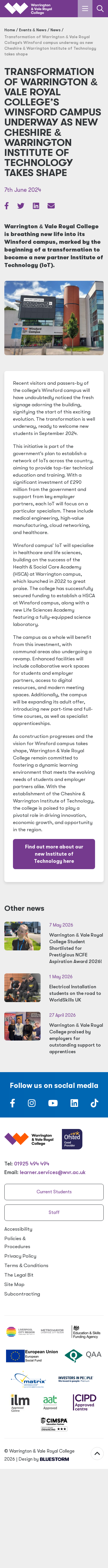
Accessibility (18, 1229)
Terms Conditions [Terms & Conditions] (26, 1265)
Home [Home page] (9, 30)
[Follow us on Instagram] (31, 1104)
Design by (43, 1440)
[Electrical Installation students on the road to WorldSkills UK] (54, 988)
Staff (54, 1212)
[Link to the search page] (100, 8)
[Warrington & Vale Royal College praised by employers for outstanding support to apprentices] (54, 1033)
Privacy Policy (20, 1256)
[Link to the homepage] (28, 9)
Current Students (54, 1191)
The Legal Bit (18, 1275)
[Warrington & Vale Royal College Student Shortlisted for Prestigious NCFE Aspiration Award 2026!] (54, 943)
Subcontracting (22, 1294)
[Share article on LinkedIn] (36, 207)
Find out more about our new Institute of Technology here (54, 854)
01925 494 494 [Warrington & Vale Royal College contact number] (31, 1164)
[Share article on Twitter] (21, 207)
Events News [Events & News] (32, 30)
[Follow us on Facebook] (12, 1104)
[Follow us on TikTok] (94, 1104)
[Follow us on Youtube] (53, 1104)
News (55, 30)
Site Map (14, 1284)
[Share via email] (51, 207)
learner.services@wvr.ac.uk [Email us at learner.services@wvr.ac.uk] (53, 1172)
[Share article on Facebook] (7, 207)
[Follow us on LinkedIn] (74, 1104)
